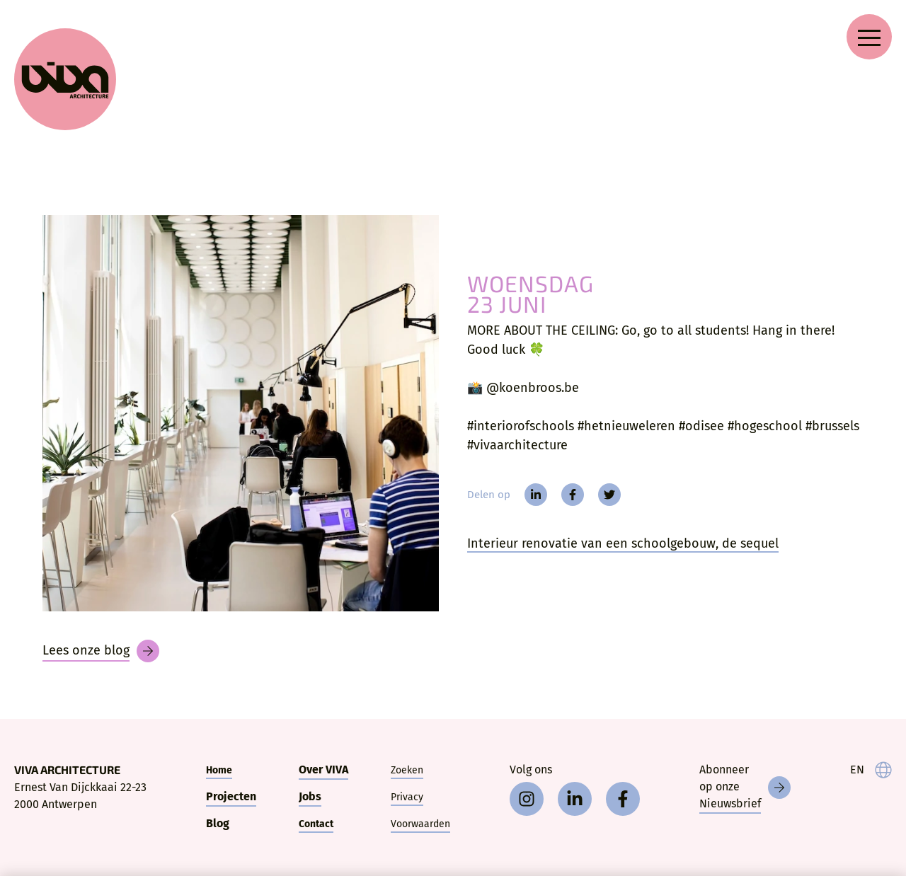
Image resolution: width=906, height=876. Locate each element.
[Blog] (100, 651)
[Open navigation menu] (869, 36)
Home (219, 770)
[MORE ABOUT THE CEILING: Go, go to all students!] (240, 413)
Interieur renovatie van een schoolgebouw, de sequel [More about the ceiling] (623, 543)
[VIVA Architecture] (65, 79)
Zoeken (407, 770)
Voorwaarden (420, 824)
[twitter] (609, 494)
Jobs (310, 796)
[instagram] (527, 799)
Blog (217, 823)
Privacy (407, 797)
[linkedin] (535, 494)
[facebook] (572, 494)
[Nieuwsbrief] (745, 787)
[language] (871, 769)
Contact (316, 824)
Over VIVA (323, 769)
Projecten (231, 796)
